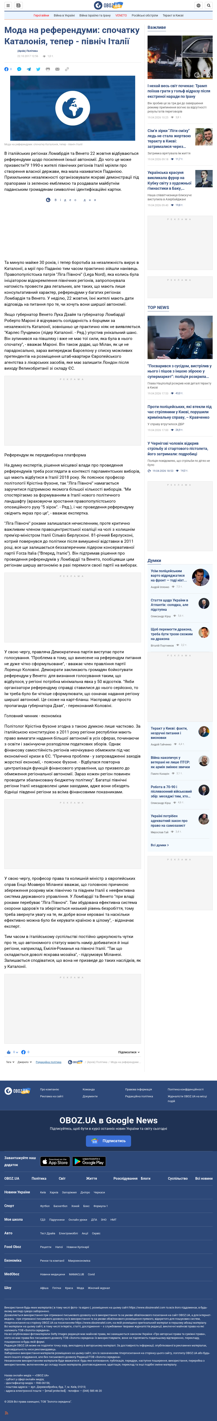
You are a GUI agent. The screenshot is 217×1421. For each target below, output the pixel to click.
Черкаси (99, 1192)
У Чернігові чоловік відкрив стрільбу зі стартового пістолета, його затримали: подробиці (178, 448)
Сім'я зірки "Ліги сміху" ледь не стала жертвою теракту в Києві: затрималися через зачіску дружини (169, 138)
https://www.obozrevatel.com (147, 1307)
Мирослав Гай (159, 832)
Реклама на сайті (51, 1096)
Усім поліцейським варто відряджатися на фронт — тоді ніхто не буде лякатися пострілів (168, 576)
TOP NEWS (158, 307)
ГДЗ (42, 1219)
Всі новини (204, 1178)
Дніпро (85, 1192)
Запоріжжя (69, 1192)
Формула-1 (101, 1206)
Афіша (44, 1288)
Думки (154, 560)
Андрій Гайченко (161, 744)
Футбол (45, 1206)
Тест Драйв (47, 1233)
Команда (89, 1089)
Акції (85, 1233)
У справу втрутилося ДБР (166, 424)
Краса (69, 1288)
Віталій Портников (162, 645)
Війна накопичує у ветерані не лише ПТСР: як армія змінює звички (170, 762)
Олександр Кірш (161, 616)
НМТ (113, 1219)
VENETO (121, 15)
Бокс (86, 1206)
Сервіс (96, 1233)
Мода (80, 1288)
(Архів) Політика (27, 50)
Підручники (57, 1219)
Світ (62, 1178)
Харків (54, 1192)
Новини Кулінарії (78, 1247)
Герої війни (41, 15)
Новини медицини (52, 1274)
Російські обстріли (145, 15)
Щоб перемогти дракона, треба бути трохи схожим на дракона (172, 634)
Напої (59, 1247)
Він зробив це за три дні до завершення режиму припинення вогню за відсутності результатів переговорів (177, 107)
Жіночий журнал (99, 1288)
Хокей (75, 1206)
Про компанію (49, 1089)
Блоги (145, 1178)
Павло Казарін (160, 773)
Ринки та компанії (52, 1260)
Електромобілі (68, 1233)
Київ (43, 1192)
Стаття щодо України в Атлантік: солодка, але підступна (169, 605)
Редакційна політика (48, 1062)
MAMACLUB (76, 1274)
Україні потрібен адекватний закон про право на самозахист (169, 820)
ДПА (94, 1219)
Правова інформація (138, 1089)
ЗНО (104, 1219)
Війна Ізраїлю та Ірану (95, 15)
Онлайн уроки (78, 1219)
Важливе (157, 27)
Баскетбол (60, 1206)
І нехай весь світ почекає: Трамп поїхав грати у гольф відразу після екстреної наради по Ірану (179, 91)
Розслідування (125, 1178)
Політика (39, 1178)
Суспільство (178, 1178)
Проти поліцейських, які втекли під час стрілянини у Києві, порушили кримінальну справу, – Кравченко (180, 412)
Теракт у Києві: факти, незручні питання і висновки (169, 733)
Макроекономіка (79, 1260)
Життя (91, 1178)
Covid (91, 1274)
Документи (90, 1096)
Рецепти (45, 1247)
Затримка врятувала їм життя (169, 153)
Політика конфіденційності (186, 1089)
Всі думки (158, 845)
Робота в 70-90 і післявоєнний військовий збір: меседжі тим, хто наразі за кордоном (171, 792)
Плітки (56, 1288)
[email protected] (55, 1390)
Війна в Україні (64, 15)
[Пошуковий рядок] (208, 5)
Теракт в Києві (173, 15)
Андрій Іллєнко (160, 587)
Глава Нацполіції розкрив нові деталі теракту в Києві (179, 385)
